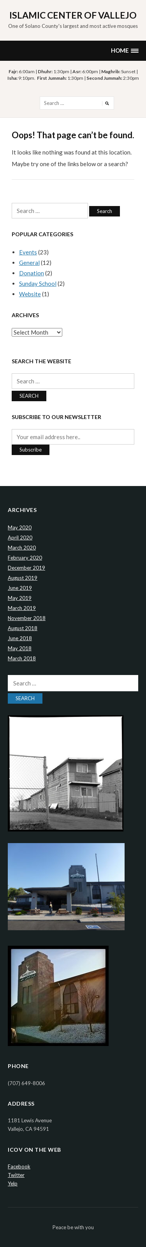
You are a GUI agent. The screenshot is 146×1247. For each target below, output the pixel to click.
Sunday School (37, 283)
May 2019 (20, 598)
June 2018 (20, 638)
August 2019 (22, 578)
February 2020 (25, 558)
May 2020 (20, 527)
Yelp (13, 1183)
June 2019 (20, 588)
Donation (31, 273)
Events (28, 252)
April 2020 (20, 537)
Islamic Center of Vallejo (73, 15)
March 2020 (22, 547)
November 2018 (27, 618)
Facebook (19, 1166)
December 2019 (26, 568)
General (29, 262)
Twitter (16, 1175)
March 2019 (22, 608)
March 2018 (22, 658)
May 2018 (20, 648)
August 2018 (22, 628)
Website (30, 293)
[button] (124, 51)
